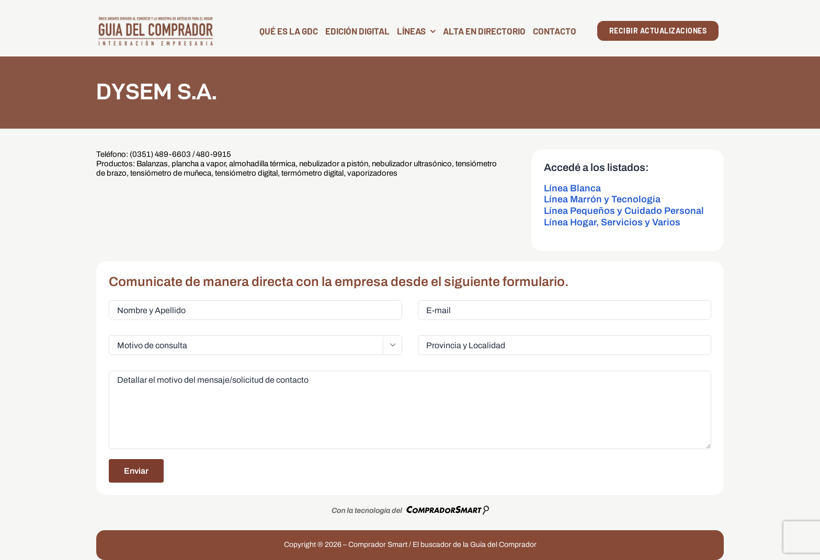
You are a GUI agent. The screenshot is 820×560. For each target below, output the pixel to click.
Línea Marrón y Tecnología (602, 199)
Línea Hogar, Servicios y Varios (612, 222)
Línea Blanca (572, 188)
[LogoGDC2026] (155, 19)
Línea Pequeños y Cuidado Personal (624, 210)
